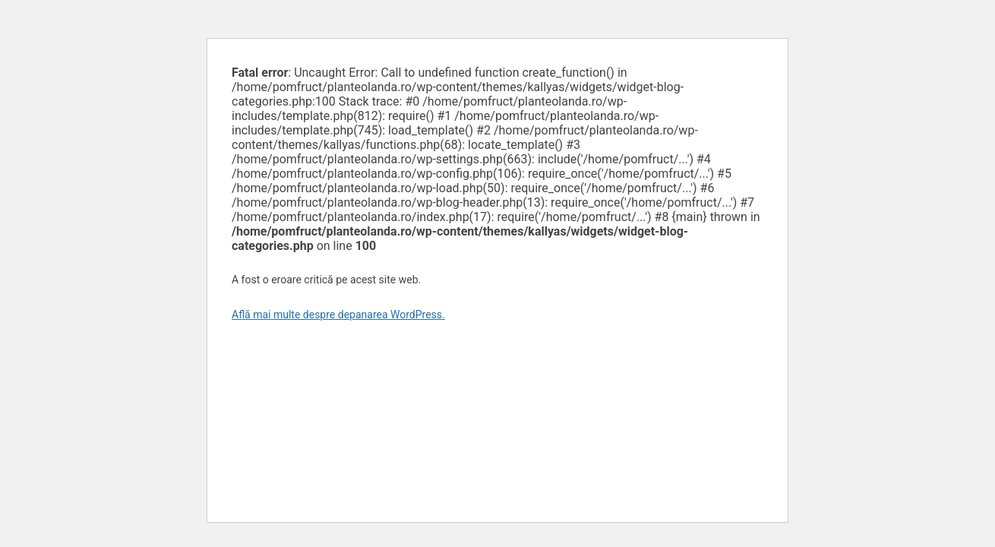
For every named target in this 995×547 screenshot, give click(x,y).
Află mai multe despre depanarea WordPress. (338, 314)
